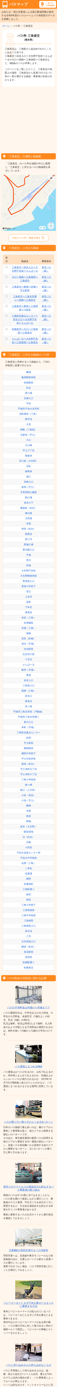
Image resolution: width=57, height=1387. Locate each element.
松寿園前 (28, 622)
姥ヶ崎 (28, 784)
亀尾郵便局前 (28, 377)
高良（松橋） (28, 638)
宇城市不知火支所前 (28, 408)
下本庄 (28, 607)
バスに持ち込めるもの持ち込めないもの (28, 1365)
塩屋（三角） (28, 863)
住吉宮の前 (28, 654)
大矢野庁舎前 (28, 570)
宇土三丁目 (28, 450)
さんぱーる (28, 664)
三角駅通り (28, 889)
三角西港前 (28, 910)
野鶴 (28, 821)
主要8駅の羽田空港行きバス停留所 (28, 1250)
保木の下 (28, 502)
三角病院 (28, 920)
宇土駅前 (28, 743)
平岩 (28, 403)
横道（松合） (28, 946)
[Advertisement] (28, 119)
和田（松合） (28, 528)
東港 (28, 675)
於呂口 (28, 696)
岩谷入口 (28, 680)
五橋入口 (28, 398)
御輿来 (28, 471)
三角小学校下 (28, 904)
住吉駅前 (28, 649)
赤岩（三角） (28, 617)
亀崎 (28, 372)
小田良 (28, 847)
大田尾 (28, 518)
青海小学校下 (28, 586)
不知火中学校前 (28, 857)
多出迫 (28, 931)
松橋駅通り (28, 962)
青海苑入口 (28, 581)
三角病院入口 (28, 925)
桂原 (28, 737)
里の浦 (28, 393)
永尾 (28, 810)
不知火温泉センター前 (28, 852)
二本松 (28, 868)
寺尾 (28, 523)
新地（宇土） (28, 487)
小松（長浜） (28, 795)
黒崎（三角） (28, 690)
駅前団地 (28, 831)
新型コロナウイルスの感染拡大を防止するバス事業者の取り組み (28, 1188)
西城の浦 (28, 544)
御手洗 (28, 419)
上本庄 (28, 596)
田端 (28, 565)
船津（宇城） (28, 669)
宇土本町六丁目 (28, 774)
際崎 (28, 805)
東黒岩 (28, 612)
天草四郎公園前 (28, 492)
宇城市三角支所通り (28, 716)
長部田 (28, 957)
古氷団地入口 (28, 941)
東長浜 (28, 701)
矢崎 (28, 842)
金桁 (28, 602)
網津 (28, 878)
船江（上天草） (28, 790)
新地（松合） (28, 763)
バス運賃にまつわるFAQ (28, 1066)
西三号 (28, 539)
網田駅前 (28, 748)
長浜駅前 (28, 951)
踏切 (28, 894)
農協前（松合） (28, 508)
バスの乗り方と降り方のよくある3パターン (28, 1121)
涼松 (28, 466)
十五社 (28, 659)
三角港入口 (28, 685)
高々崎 (28, 706)
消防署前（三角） (28, 413)
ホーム (5, 25)
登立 (28, 591)
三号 (28, 936)
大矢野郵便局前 (28, 575)
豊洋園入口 (28, 549)
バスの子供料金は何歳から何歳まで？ (28, 1007)
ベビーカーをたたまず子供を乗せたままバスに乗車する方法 (28, 1304)
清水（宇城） (28, 643)
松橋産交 (28, 967)
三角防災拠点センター (28, 732)
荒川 (28, 560)
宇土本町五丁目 (28, 769)
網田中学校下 (28, 753)
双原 (28, 816)
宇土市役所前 (28, 758)
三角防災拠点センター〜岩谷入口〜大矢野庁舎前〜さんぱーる (25, 319)
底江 (28, 476)
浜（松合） (28, 837)
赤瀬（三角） (28, 628)
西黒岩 (28, 534)
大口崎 (28, 445)
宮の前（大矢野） (28, 460)
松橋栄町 (28, 884)
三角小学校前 (28, 779)
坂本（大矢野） (28, 826)
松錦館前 (28, 382)
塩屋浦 (28, 873)
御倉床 (28, 455)
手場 (28, 555)
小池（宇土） (28, 800)
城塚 (28, 633)
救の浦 (28, 497)
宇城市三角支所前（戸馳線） (28, 711)
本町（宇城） (28, 727)
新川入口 (28, 722)
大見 (28, 424)
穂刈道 (28, 513)
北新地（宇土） (28, 434)
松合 (28, 387)
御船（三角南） (28, 429)
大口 (28, 440)
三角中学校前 (28, 915)
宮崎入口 (28, 481)
